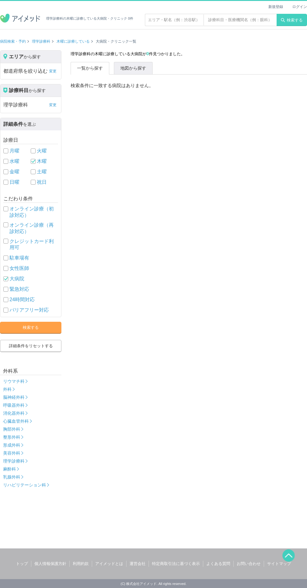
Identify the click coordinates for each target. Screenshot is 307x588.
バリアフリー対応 (29, 310)
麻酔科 (9, 469)
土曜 (42, 171)
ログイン (299, 7)
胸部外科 (11, 429)
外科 (7, 389)
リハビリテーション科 (24, 484)
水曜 (14, 161)
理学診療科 (41, 41)
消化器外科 (14, 413)
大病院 (17, 278)
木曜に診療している (73, 41)
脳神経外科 (14, 397)
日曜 (14, 182)
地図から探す (133, 68)
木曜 (42, 161)
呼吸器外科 (14, 405)
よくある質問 (218, 563)
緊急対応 (19, 289)
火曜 (42, 150)
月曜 (14, 150)
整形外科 (11, 437)
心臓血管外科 (16, 421)
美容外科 (11, 453)
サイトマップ (279, 563)
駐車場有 (19, 257)
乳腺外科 (11, 477)
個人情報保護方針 (50, 563)
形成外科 (11, 445)
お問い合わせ (249, 563)
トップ (22, 563)
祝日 (42, 182)
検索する (292, 20)
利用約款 (81, 563)
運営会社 (138, 563)
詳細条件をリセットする (31, 346)
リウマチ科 (14, 381)
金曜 (14, 171)
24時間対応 (22, 299)
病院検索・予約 (13, 41)
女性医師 (19, 268)
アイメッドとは (109, 563)
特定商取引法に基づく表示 (176, 563)
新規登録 (275, 7)
